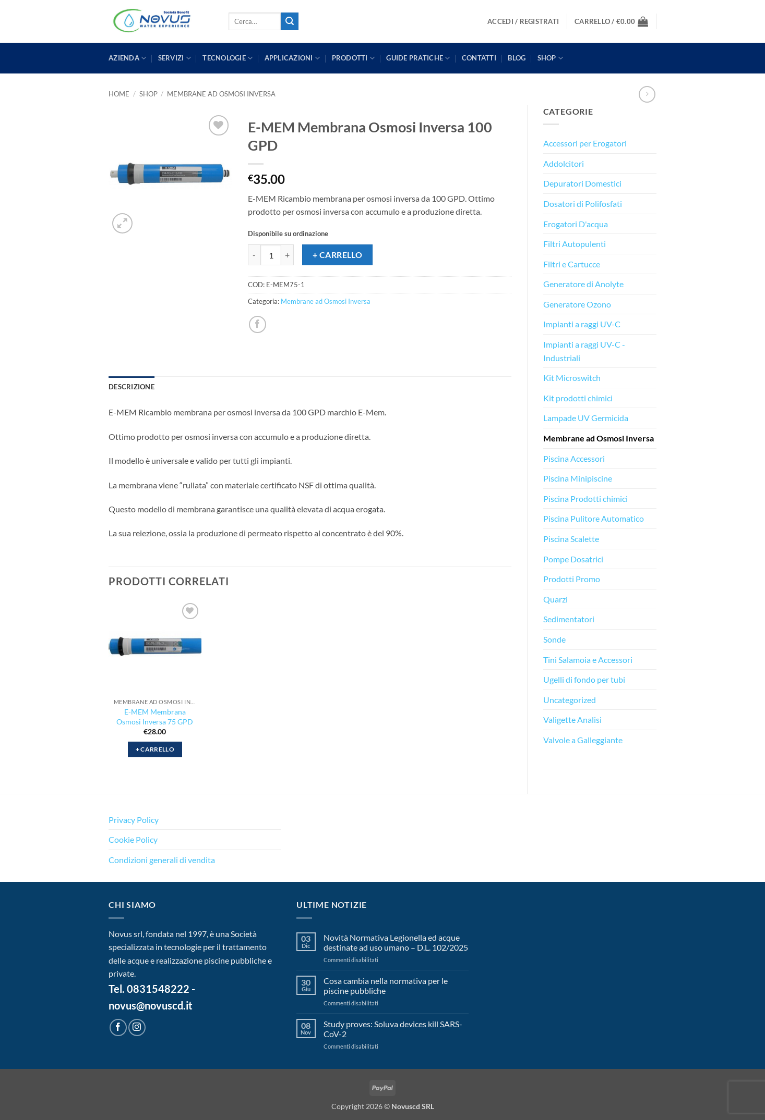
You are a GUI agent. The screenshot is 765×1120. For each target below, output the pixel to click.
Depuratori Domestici (582, 183)
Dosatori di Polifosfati (582, 203)
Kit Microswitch (572, 378)
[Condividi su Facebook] (257, 324)
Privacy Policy (134, 819)
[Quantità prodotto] (270, 254)
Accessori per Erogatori (585, 143)
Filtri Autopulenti (574, 244)
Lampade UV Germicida (585, 418)
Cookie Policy (133, 839)
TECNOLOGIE (227, 58)
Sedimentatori (568, 619)
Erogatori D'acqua (575, 224)
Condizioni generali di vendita (162, 860)
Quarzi (555, 599)
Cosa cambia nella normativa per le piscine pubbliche (386, 985)
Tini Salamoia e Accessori (587, 659)
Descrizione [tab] (131, 387)
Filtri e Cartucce (571, 264)
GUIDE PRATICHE (418, 58)
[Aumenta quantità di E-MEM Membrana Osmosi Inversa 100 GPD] (287, 254)
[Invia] (289, 21)
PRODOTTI (353, 58)
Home (119, 94)
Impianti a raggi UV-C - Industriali (584, 351)
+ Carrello (338, 255)
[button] (523, 21)
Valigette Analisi (572, 719)
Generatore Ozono (577, 304)
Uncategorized (569, 700)
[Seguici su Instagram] (137, 1027)
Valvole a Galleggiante (583, 740)
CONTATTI (479, 58)
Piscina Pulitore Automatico (593, 518)
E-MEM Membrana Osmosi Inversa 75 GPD (154, 716)
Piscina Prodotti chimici (585, 498)
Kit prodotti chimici (578, 398)
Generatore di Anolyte (583, 284)
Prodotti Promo (571, 579)
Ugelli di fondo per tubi (584, 679)
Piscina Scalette (571, 539)
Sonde (554, 639)
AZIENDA (127, 58)
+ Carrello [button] (155, 749)
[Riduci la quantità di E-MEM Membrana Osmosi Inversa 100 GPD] (254, 254)
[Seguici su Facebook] (118, 1027)
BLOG (516, 58)
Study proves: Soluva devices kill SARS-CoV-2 (393, 1029)
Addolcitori (563, 163)
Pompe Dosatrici (573, 559)
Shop (550, 58)
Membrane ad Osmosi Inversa (221, 94)
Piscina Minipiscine (577, 478)
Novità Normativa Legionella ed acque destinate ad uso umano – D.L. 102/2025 (396, 942)
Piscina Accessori (574, 458)
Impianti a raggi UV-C (581, 324)
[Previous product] (647, 94)
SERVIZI (174, 58)
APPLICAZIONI (292, 58)
